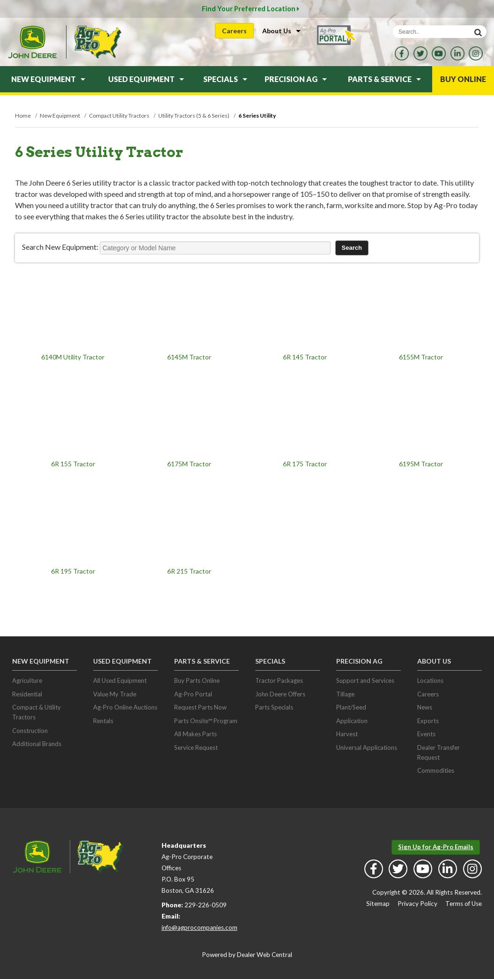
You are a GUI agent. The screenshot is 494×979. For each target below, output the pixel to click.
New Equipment (48, 79)
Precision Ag (296, 79)
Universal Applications (366, 747)
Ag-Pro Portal (193, 694)
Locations (430, 680)
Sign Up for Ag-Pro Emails (435, 847)
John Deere (32, 42)
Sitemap (378, 903)
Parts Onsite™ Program (205, 721)
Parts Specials (274, 707)
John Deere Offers (280, 694)
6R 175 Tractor (305, 464)
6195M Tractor (421, 464)
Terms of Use (463, 903)
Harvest (347, 734)
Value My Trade (114, 694)
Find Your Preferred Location (250, 9)
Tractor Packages (279, 680)
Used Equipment (146, 79)
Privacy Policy (417, 903)
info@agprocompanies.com (199, 927)
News (424, 707)
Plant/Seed (351, 707)
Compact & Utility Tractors (36, 712)
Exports (428, 721)
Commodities (435, 770)
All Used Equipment (120, 680)
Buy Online (463, 79)
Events (426, 734)
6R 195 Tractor (73, 571)
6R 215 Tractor (189, 571)
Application (352, 721)
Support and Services (365, 680)
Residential (27, 694)
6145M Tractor (189, 357)
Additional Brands (36, 743)
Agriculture (27, 680)
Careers (234, 31)
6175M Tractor (189, 464)
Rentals (103, 721)
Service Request (196, 747)
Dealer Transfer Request (438, 752)
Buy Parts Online (197, 680)
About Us (281, 31)
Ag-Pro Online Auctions (125, 707)
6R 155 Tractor (73, 464)
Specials (225, 79)
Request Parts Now (200, 707)
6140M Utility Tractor (72, 357)
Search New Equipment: (60, 246)
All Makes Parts (195, 734)
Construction (30, 730)
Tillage (345, 694)
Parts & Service (384, 79)
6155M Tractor (421, 357)
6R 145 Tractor (305, 357)
